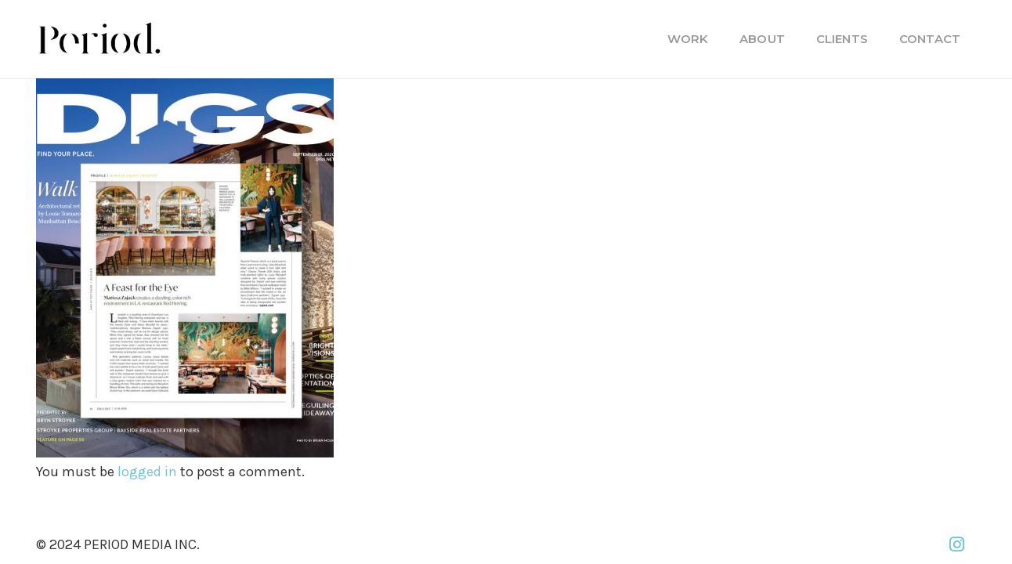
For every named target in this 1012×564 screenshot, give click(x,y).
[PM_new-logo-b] (98, 39)
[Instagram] (956, 544)
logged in (147, 471)
